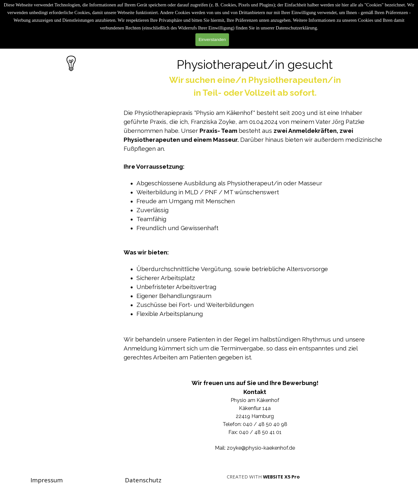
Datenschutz (143, 480)
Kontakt (254, 391)
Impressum (46, 480)
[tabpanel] (255, 258)
